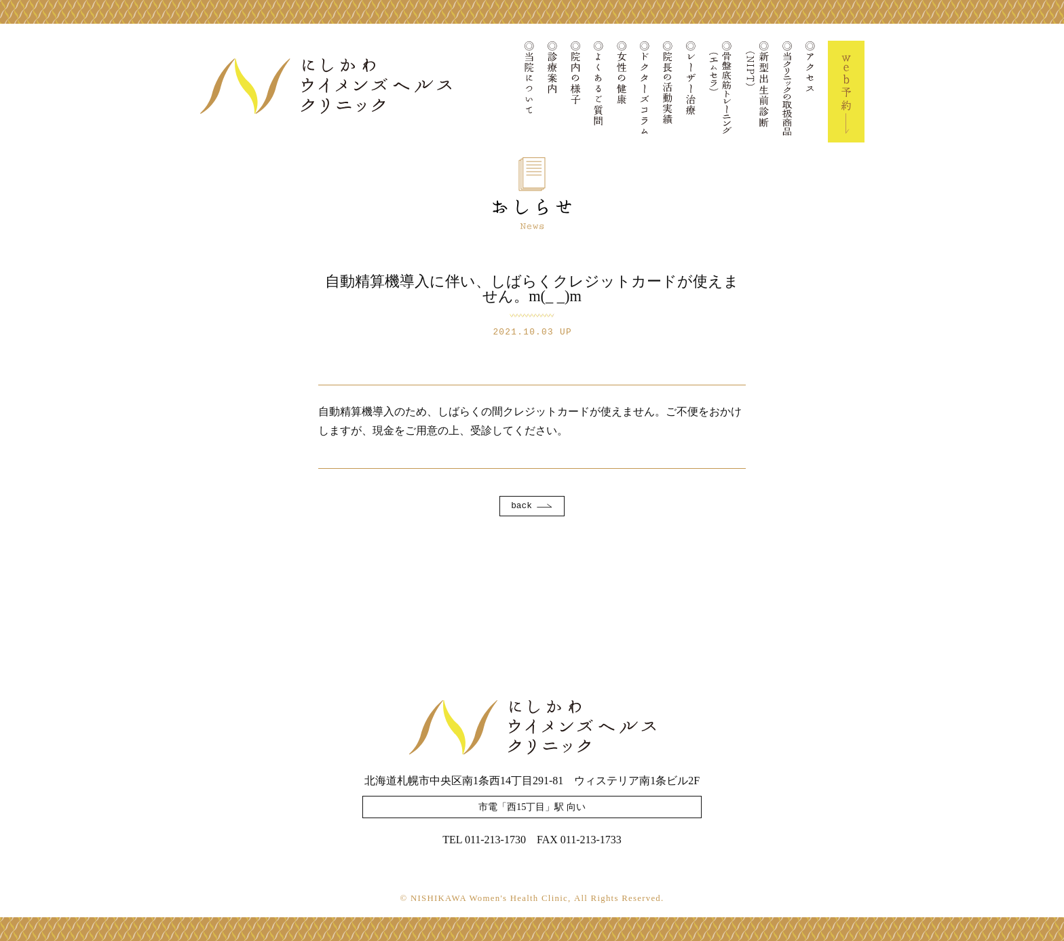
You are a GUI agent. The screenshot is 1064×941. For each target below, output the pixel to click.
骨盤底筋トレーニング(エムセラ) (720, 91)
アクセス (810, 91)
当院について (529, 91)
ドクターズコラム (644, 91)
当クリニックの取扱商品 (787, 91)
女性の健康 (621, 91)
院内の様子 (575, 91)
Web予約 (846, 91)
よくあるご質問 (598, 91)
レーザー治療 (690, 91)
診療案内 (552, 91)
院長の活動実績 (667, 91)
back (521, 506)
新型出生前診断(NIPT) (757, 91)
